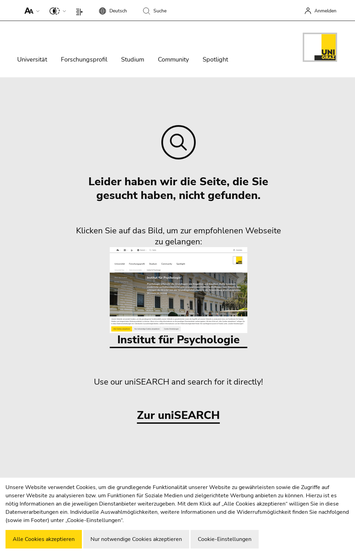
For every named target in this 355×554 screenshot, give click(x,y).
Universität (32, 59)
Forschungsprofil (84, 59)
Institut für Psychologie (178, 297)
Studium (132, 59)
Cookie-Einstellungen (224, 539)
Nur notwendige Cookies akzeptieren (136, 539)
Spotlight (215, 59)
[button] (30, 10)
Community (173, 59)
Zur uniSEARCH (178, 416)
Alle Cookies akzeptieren (44, 539)
